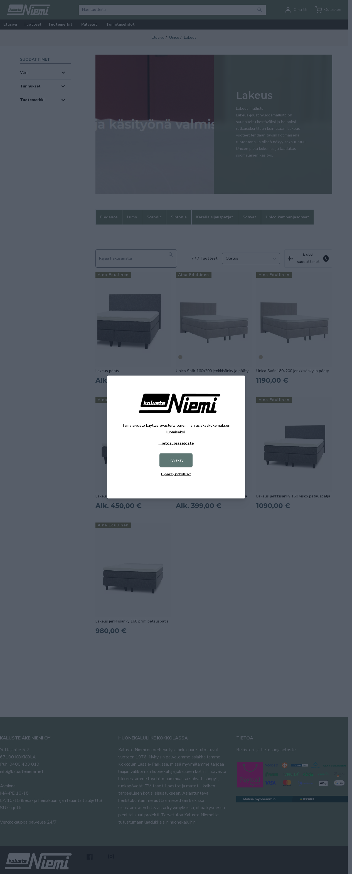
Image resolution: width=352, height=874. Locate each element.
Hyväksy (176, 460)
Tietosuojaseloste (176, 443)
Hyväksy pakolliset (176, 474)
